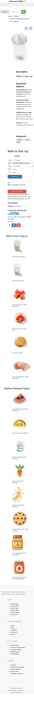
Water (18, 142)
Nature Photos (15, 645)
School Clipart (15, 604)
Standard (18, 160)
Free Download (10, 166)
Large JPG (10, 172)
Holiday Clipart (15, 610)
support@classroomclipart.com (25, 125)
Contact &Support (16, 669)
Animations (14, 630)
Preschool (20, 140)
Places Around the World (18, 647)
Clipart (12, 625)
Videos (13, 634)
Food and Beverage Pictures (19, 19)
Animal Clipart (15, 606)
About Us (13, 665)
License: (10, 160)
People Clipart (15, 608)
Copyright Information (17, 673)
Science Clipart (15, 612)
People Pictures (15, 651)
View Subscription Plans (26, 119)
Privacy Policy (15, 671)
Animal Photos (15, 654)
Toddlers (27, 140)
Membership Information (17, 667)
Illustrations (14, 632)
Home (10, 16)
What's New (14, 614)
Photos (16, 16)
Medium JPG (10, 169)
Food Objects (14, 21)
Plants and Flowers (16, 649)
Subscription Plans (15, 217)
